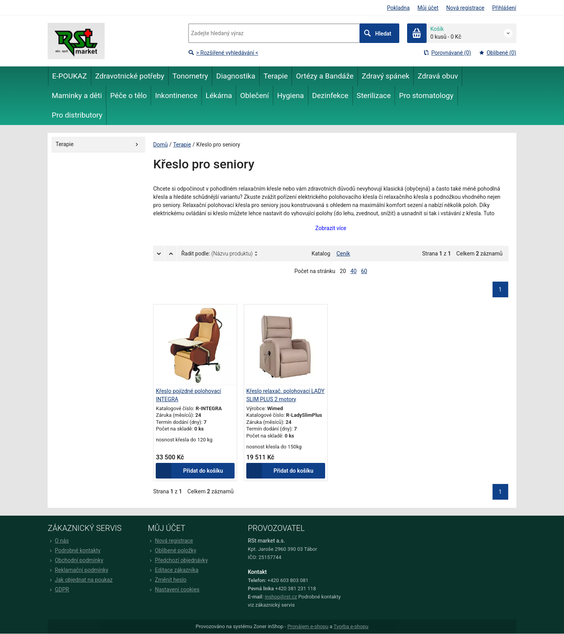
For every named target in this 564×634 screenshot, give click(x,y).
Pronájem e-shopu (307, 626)
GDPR (58, 589)
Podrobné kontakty (74, 550)
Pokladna (398, 8)
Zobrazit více (331, 228)
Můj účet (428, 8)
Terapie (182, 144)
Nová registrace (465, 8)
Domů (160, 144)
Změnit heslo (167, 580)
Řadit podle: (217, 253)
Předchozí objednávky (178, 560)
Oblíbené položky (172, 550)
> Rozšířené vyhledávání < (223, 53)
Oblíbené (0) (497, 53)
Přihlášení (504, 8)
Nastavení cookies (173, 589)
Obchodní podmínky (75, 560)
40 (353, 271)
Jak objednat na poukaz (80, 580)
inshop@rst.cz (281, 597)
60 (364, 271)
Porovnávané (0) (447, 53)
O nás (58, 541)
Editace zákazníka (173, 570)
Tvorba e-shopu (350, 626)
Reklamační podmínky (78, 570)
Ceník (343, 253)
